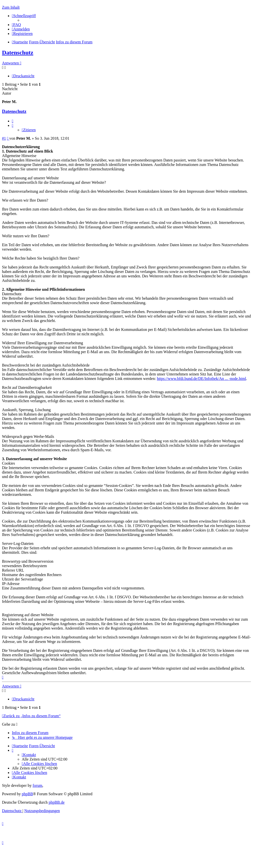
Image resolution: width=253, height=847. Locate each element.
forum (37, 785)
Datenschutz (17, 52)
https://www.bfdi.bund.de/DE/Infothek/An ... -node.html (201, 378)
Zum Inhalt (11, 7)
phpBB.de (56, 802)
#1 (4, 138)
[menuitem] (16, 25)
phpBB (27, 794)
